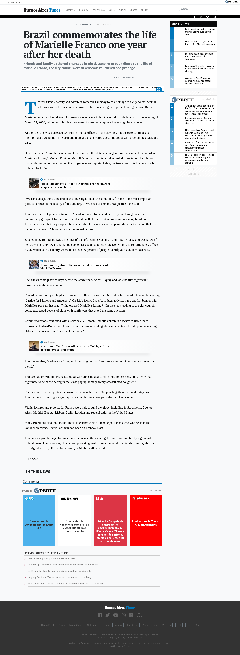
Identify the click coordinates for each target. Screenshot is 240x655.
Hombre (118, 624)
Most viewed (181, 24)
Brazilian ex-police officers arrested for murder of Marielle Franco (74, 266)
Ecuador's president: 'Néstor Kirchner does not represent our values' (63, 564)
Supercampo (150, 624)
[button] (159, 89)
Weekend (167, 624)
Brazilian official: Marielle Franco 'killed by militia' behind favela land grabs (75, 348)
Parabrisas (133, 624)
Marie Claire (75, 624)
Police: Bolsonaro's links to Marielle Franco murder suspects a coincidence (75, 185)
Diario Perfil (47, 624)
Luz (188, 624)
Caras (62, 624)
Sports (146, 10)
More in (39, 490)
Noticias (91, 624)
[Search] (198, 8)
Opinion (158, 10)
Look (179, 624)
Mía (197, 624)
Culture (133, 10)
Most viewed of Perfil (193, 100)
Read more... (50, 179)
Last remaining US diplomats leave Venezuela (51, 558)
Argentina (74, 10)
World (121, 10)
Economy (89, 10)
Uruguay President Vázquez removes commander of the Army (59, 577)
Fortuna (104, 624)
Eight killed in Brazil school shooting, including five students (59, 570)
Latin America (105, 10)
